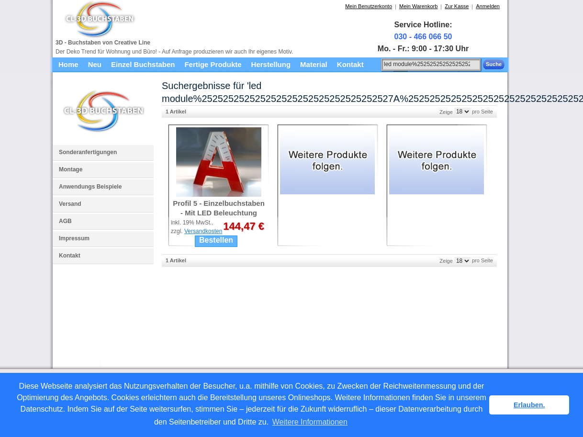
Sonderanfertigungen (88, 152)
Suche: (376, 63)
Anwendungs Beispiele (90, 186)
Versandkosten (203, 231)
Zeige (446, 111)
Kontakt (69, 255)
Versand (70, 204)
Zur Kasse (457, 6)
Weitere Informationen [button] (310, 422)
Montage (70, 169)
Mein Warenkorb (418, 6)
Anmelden (488, 6)
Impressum (74, 238)
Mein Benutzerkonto (368, 6)
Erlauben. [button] (529, 405)
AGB (65, 221)
